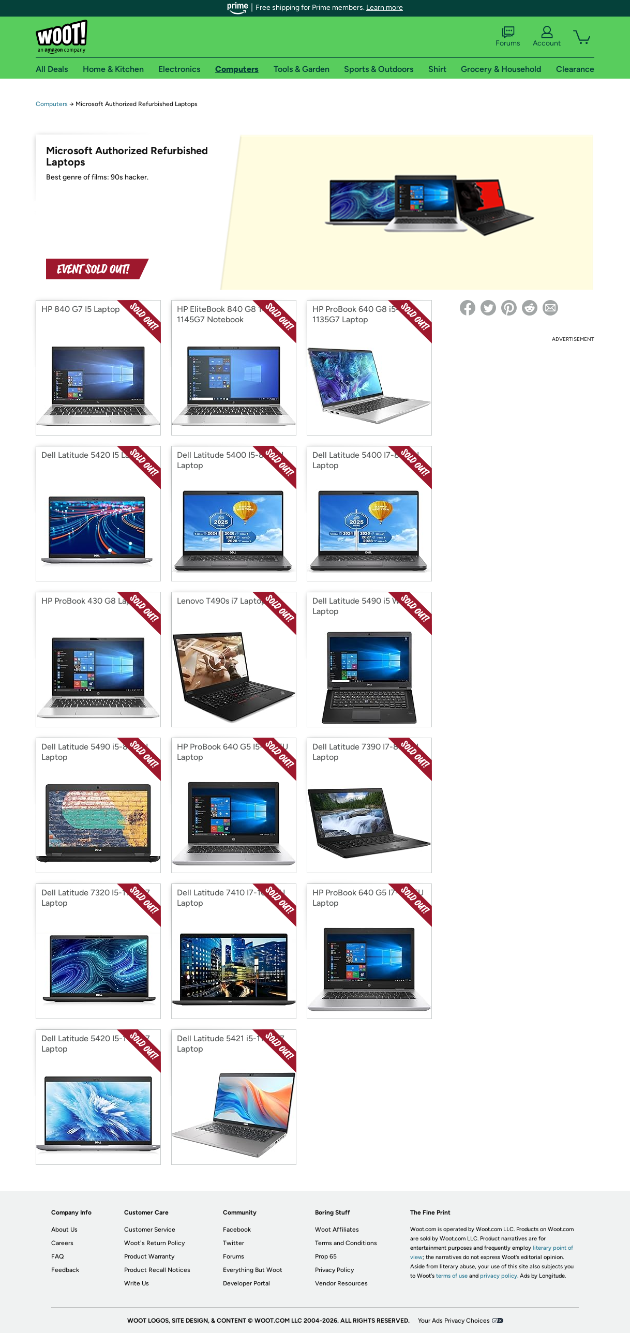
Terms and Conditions (346, 1243)
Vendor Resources (341, 1283)
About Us (64, 1229)
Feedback (65, 1270)
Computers (52, 104)
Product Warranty (149, 1256)
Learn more (384, 7)
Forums (508, 37)
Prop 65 (326, 1256)
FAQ (57, 1256)
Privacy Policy (334, 1270)
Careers (62, 1243)
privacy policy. (499, 1275)
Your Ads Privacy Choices (454, 1320)
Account (547, 37)
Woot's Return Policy (154, 1243)
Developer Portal (246, 1283)
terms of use (452, 1275)
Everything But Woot (252, 1270)
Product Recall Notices (157, 1270)
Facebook (237, 1229)
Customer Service (149, 1229)
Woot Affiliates (337, 1229)
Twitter (233, 1243)
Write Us (136, 1283)
